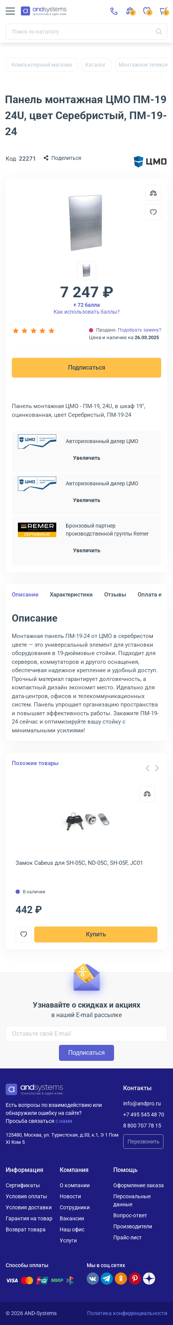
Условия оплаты (26, 1196)
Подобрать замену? (139, 330)
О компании (75, 1185)
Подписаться (86, 367)
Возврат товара (26, 1229)
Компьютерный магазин (41, 65)
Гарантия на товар (29, 1218)
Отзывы (115, 594)
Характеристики (71, 594)
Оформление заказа (138, 1185)
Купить (96, 934)
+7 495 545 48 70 (143, 1114)
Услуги (68, 1240)
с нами (64, 1121)
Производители (132, 1226)
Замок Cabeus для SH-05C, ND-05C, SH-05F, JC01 (79, 862)
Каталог (95, 65)
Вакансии (72, 1218)
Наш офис (72, 1229)
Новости (70, 1196)
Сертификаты (23, 1185)
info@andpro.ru (142, 1103)
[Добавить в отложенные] (153, 212)
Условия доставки (29, 1207)
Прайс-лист (127, 1237)
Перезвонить (143, 1141)
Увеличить (86, 458)
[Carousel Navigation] (152, 768)
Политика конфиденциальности (127, 1313)
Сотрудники (75, 1207)
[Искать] (158, 31)
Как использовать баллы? (87, 308)
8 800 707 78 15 (142, 1126)
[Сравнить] (147, 794)
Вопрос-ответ (130, 1215)
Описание (25, 594)
